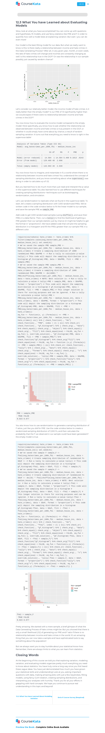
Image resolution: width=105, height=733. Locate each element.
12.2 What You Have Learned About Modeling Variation (34, 697)
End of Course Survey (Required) (71, 697)
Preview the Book (25, 727)
